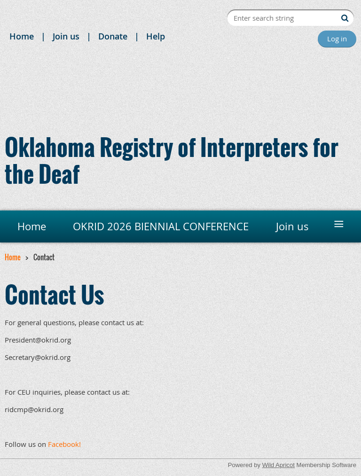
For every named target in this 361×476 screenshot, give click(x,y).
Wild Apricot (278, 464)
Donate (112, 36)
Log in (337, 38)
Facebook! (64, 444)
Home (21, 36)
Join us (66, 36)
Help (155, 36)
